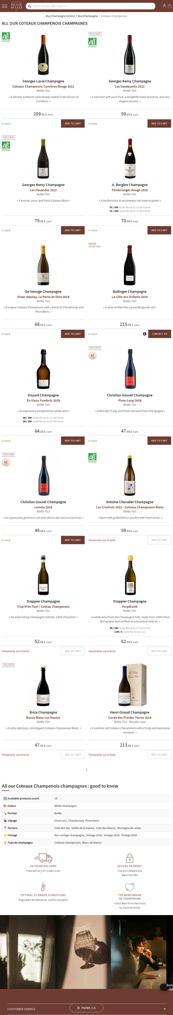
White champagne (65, 806)
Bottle (58, 813)
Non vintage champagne (69, 835)
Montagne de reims (129, 828)
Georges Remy (56, 1000)
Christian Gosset (17, 1000)
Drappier (37, 1000)
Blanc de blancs (91, 842)
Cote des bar (62, 828)
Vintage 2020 (129, 835)
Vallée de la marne (83, 828)
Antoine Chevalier (97, 1000)
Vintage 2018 (94, 835)
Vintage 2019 (111, 835)
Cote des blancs (105, 828)
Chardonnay (76, 820)
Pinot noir (60, 820)
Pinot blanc (92, 820)
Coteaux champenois (67, 842)
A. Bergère (76, 1000)
